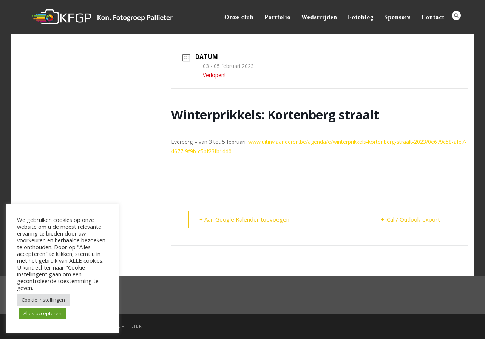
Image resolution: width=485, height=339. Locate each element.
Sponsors (397, 17)
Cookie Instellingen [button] (43, 299)
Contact (433, 17)
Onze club (239, 17)
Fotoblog (361, 17)
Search (456, 15)
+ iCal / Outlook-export (410, 219)
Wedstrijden (319, 17)
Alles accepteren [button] (42, 313)
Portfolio (277, 17)
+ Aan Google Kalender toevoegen (244, 219)
